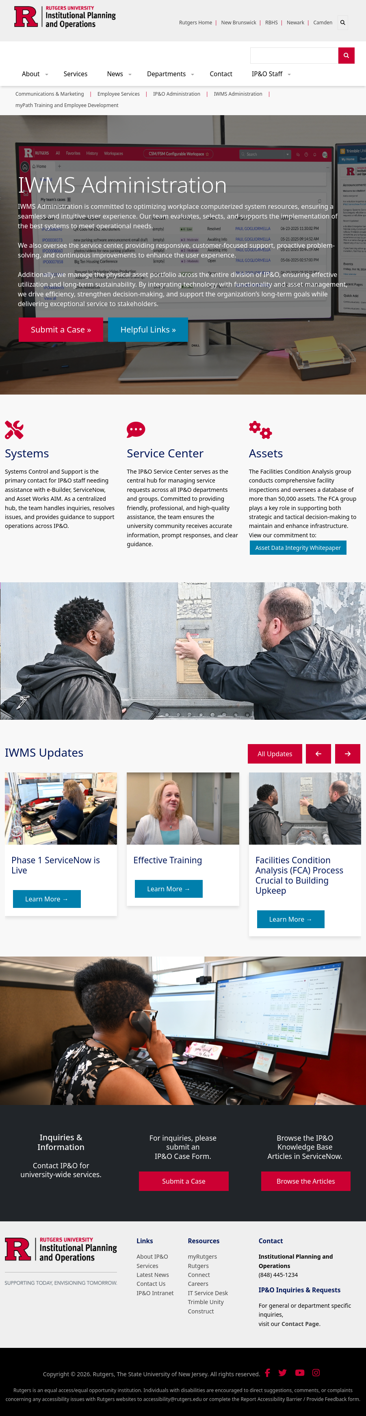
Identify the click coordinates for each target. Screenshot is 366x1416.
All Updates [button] (275, 753)
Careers (198, 1283)
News (122, 76)
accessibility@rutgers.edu (172, 1399)
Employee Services (118, 93)
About (38, 76)
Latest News (152, 1275)
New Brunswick (238, 22)
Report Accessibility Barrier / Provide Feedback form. (300, 1399)
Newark (295, 22)
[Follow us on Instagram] (316, 1373)
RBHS (271, 22)
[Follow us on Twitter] (282, 1373)
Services (76, 74)
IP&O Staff (274, 76)
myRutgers (202, 1256)
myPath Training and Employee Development (67, 105)
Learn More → (47, 899)
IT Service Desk (208, 1293)
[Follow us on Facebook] (267, 1373)
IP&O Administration (176, 93)
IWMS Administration (238, 93)
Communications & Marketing (49, 93)
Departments (173, 76)
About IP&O (152, 1256)
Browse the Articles (306, 1181)
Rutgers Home (195, 22)
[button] (318, 754)
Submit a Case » (61, 329)
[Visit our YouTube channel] (300, 1373)
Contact (221, 74)
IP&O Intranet (154, 1293)
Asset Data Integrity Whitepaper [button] (298, 547)
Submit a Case (183, 1181)
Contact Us (150, 1283)
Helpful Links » (148, 329)
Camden (322, 22)
